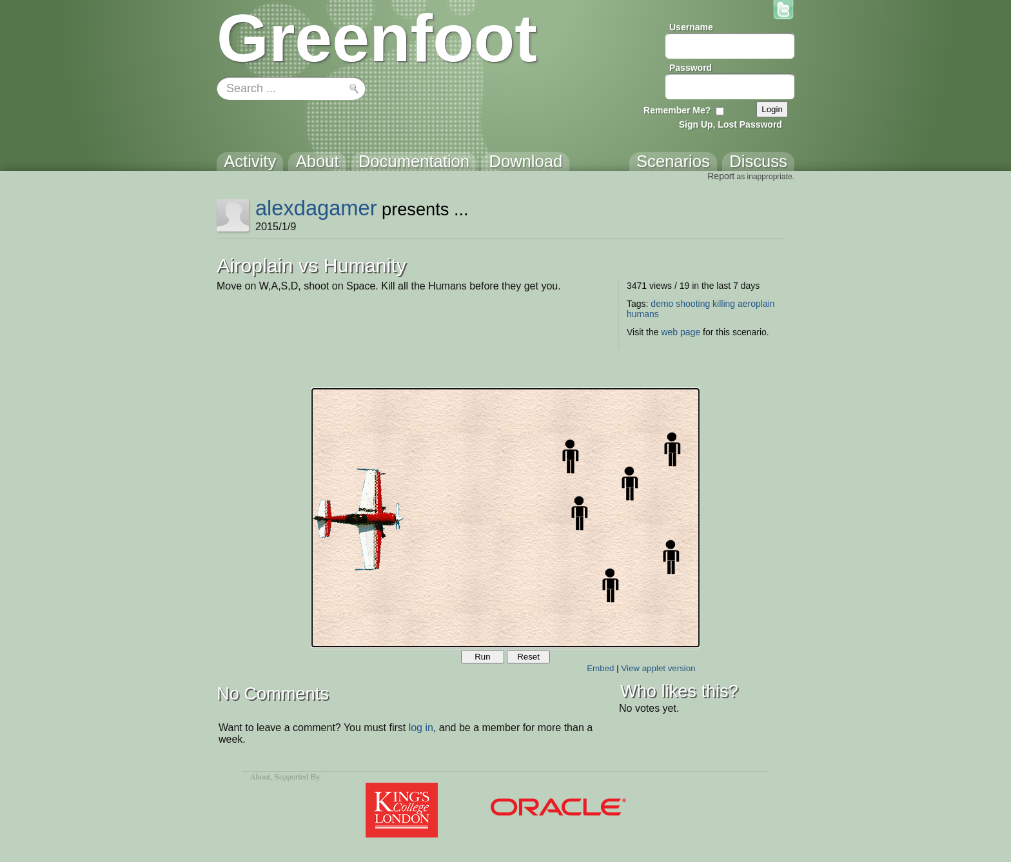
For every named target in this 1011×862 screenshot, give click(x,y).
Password (690, 68)
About (260, 776)
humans (643, 314)
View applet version (658, 668)
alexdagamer (316, 208)
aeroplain (756, 304)
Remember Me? (677, 110)
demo (662, 304)
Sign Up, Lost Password (730, 124)
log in (421, 727)
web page (680, 332)
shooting (693, 304)
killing (723, 304)
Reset (528, 656)
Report (720, 176)
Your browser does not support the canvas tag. (505, 518)
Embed (600, 668)
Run (482, 656)
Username (691, 27)
